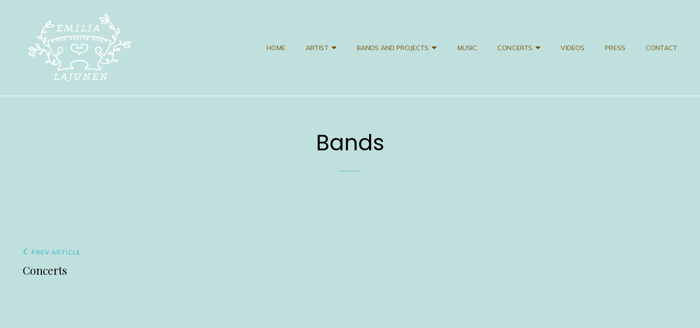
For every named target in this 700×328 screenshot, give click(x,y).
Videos (572, 48)
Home (276, 48)
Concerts (515, 48)
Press (615, 48)
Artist (317, 48)
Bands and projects (393, 48)
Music (467, 48)
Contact (661, 48)
